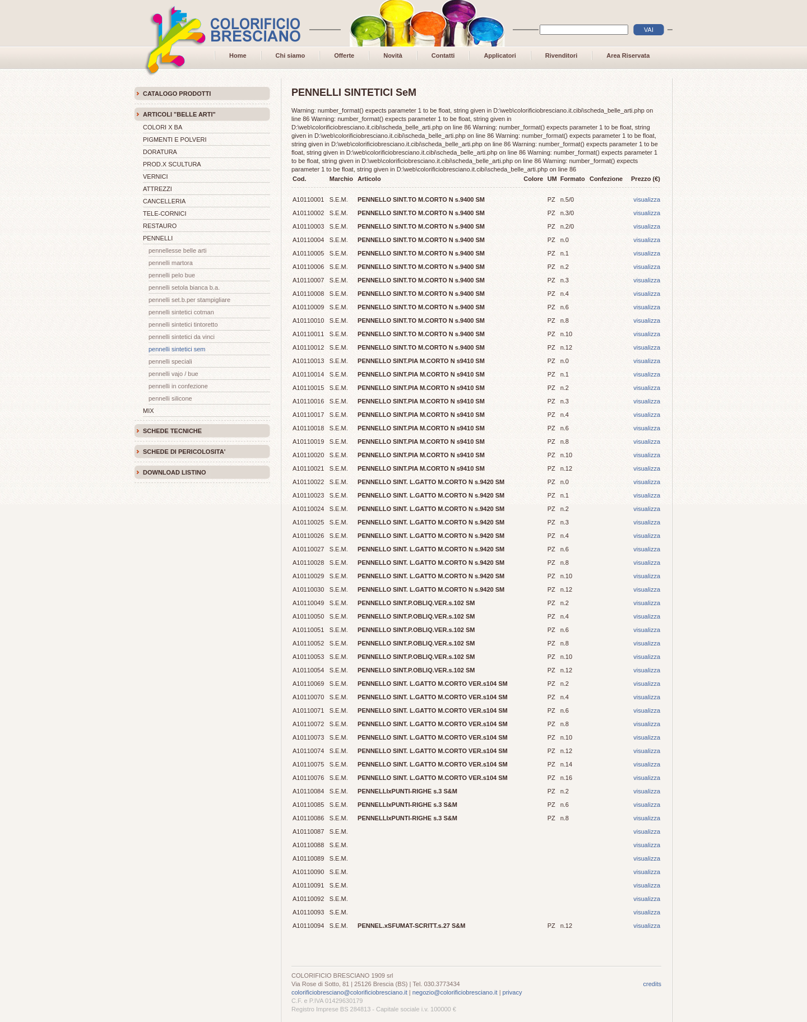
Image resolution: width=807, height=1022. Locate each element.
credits (652, 984)
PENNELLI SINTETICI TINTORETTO (183, 324)
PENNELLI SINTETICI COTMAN (181, 312)
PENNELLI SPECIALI (170, 361)
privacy (512, 992)
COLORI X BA (162, 127)
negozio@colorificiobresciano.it (455, 992)
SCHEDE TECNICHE (172, 431)
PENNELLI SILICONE (170, 398)
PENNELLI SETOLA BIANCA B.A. (184, 287)
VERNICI (155, 176)
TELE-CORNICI (165, 213)
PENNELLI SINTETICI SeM (177, 349)
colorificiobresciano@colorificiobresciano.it (349, 992)
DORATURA (160, 151)
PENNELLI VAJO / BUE (173, 373)
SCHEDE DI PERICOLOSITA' (184, 451)
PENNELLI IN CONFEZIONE (178, 386)
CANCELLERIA (164, 201)
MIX (148, 410)
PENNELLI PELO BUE (172, 275)
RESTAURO (160, 225)
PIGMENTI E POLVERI (175, 139)
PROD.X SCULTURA (172, 164)
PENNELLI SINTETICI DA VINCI (182, 336)
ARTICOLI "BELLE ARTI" (179, 114)
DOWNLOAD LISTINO (174, 472)
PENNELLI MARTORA (171, 262)
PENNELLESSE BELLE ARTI (177, 250)
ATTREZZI (157, 188)
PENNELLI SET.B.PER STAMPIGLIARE (189, 299)
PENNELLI (158, 238)
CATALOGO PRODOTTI (177, 93)
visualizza (646, 199)
